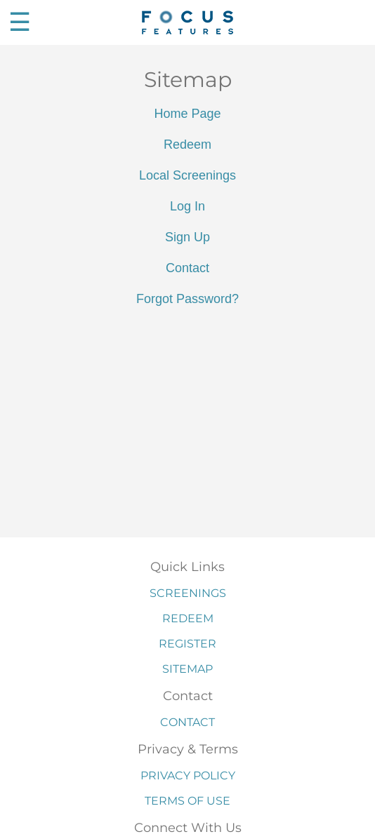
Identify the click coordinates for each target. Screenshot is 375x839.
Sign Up (187, 237)
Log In (187, 206)
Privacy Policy (187, 775)
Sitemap (187, 669)
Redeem (187, 144)
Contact (187, 268)
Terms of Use (187, 800)
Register (187, 643)
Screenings (188, 593)
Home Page (187, 114)
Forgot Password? (187, 299)
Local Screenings (187, 175)
